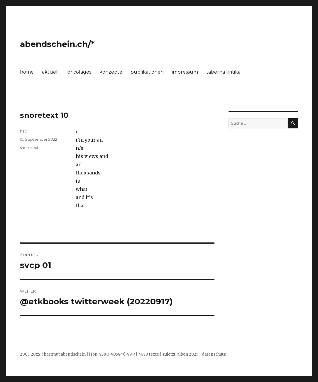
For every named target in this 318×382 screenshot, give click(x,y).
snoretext (29, 147)
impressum (185, 72)
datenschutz (214, 354)
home (27, 72)
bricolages (79, 72)
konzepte (110, 72)
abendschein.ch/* (57, 44)
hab (23, 131)
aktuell (50, 72)
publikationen (147, 72)
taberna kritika (223, 72)
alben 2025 (187, 354)
